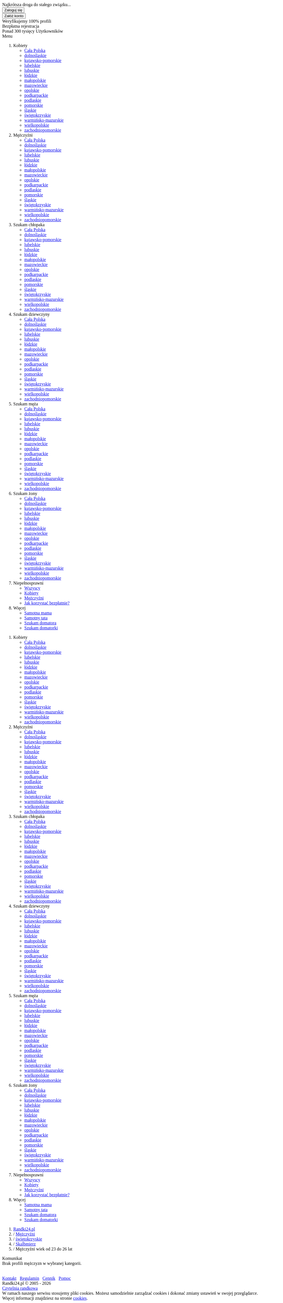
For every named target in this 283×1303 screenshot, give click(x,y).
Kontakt (9, 1278)
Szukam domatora (40, 623)
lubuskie (31, 70)
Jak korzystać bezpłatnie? (46, 603)
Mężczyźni (34, 598)
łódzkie (30, 75)
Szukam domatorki (41, 628)
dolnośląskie (35, 55)
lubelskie (32, 65)
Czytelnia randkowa (20, 1288)
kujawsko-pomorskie (42, 60)
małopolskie (35, 80)
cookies (80, 1298)
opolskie (31, 90)
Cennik (49, 1278)
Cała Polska (34, 50)
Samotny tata (36, 618)
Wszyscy (32, 588)
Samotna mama (38, 613)
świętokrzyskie (37, 115)
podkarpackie (36, 95)
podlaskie (32, 100)
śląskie (30, 110)
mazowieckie (36, 85)
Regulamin (29, 1278)
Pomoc (65, 1278)
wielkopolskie (36, 125)
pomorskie (33, 105)
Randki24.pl (24, 1229)
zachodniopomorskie (42, 130)
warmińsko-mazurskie (44, 120)
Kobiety (31, 593)
